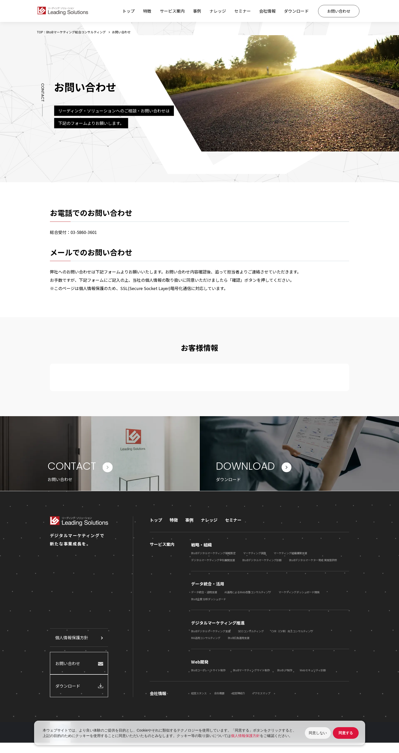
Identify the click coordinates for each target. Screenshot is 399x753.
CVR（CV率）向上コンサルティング (292, 632)
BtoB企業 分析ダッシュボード (208, 600)
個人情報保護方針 (71, 639)
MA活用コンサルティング (205, 639)
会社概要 (219, 694)
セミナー (242, 11)
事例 (197, 11)
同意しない (318, 733)
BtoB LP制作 (284, 671)
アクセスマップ (261, 694)
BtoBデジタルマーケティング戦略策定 (213, 554)
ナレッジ (217, 11)
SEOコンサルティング (251, 632)
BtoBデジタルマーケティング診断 (262, 561)
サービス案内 (172, 11)
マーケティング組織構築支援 (290, 554)
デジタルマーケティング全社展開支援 (213, 561)
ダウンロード (296, 11)
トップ (128, 11)
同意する (345, 733)
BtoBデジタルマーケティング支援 (210, 632)
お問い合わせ (338, 11)
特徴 (147, 11)
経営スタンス (199, 694)
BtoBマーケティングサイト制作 (251, 671)
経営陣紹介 (238, 694)
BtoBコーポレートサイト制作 (208, 671)
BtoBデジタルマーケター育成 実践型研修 (313, 561)
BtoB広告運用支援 (238, 639)
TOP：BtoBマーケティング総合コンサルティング (71, 32)
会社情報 (267, 11)
